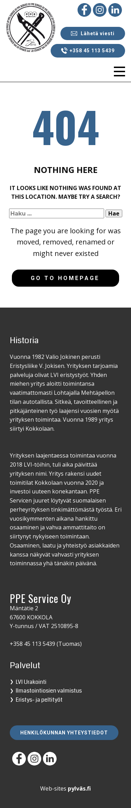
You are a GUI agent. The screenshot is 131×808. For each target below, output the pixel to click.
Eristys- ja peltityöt (39, 700)
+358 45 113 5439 (88, 50)
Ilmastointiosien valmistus (49, 691)
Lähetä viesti (93, 33)
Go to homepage (65, 278)
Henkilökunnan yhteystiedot (64, 732)
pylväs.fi (79, 788)
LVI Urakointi (31, 682)
